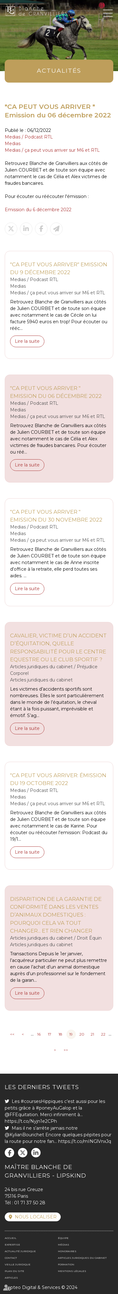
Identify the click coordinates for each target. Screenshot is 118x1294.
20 (81, 1034)
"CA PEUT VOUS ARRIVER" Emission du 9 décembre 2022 (58, 268)
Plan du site (14, 1271)
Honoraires (67, 1251)
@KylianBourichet (24, 1135)
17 (49, 1034)
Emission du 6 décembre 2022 (38, 209)
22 (103, 1034)
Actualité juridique (20, 1251)
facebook (9, 1152)
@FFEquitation (21, 1114)
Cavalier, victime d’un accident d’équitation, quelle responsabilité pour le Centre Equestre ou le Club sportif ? (58, 647)
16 (39, 1034)
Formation (66, 1264)
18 (60, 1034)
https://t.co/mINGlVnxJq (84, 1141)
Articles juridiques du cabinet (82, 1257)
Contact (11, 1257)
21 (92, 1034)
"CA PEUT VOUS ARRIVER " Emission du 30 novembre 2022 (56, 516)
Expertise (12, 1244)
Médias (63, 1244)
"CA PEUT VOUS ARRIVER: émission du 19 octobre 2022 (58, 779)
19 (71, 1034)
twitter (22, 1152)
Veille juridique (18, 1264)
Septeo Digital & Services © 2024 (41, 1287)
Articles (11, 1277)
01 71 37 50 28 (29, 1203)
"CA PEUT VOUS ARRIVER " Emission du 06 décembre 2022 (56, 392)
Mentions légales (72, 1271)
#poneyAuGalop (53, 1108)
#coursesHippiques (42, 1101)
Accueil (10, 1238)
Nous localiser (36, 1217)
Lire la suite (27, 341)
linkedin (36, 1152)
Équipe (63, 1238)
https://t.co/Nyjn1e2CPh (31, 1121)
